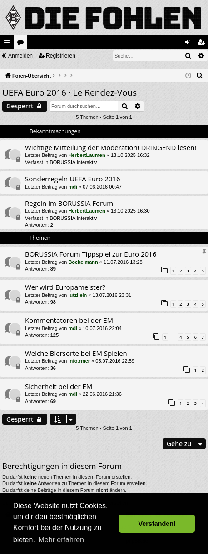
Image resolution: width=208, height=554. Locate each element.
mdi (72, 187)
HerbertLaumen (86, 155)
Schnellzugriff (9, 44)
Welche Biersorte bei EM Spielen (76, 353)
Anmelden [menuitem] (189, 44)
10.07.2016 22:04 (102, 328)
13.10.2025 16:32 (130, 155)
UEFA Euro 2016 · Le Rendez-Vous (69, 92)
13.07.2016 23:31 (112, 295)
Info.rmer (79, 361)
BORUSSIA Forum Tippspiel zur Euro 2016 (90, 253)
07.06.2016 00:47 (102, 187)
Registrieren (60, 56)
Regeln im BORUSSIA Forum (69, 203)
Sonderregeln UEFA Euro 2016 (72, 178)
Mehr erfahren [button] (61, 540)
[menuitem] (200, 76)
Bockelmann (83, 262)
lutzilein (77, 295)
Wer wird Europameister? (65, 287)
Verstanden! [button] (157, 523)
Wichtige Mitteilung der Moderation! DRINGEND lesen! (110, 147)
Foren (22, 44)
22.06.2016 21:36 (102, 394)
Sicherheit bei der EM (58, 386)
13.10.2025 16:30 (130, 211)
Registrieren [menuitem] (203, 44)
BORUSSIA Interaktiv (73, 162)
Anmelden (20, 56)
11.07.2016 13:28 (123, 262)
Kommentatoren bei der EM (69, 320)
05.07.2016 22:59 (114, 361)
